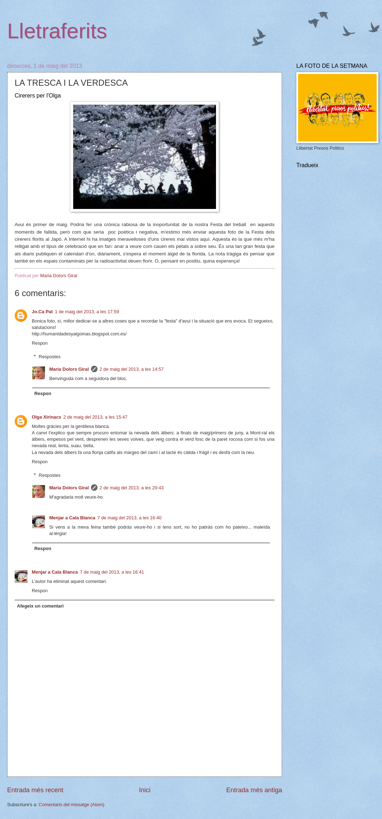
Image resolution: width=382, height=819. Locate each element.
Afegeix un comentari (40, 606)
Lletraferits (57, 31)
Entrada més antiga (254, 790)
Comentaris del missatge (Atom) (71, 804)
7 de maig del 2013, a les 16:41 (112, 572)
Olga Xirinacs (46, 417)
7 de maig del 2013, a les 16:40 (129, 517)
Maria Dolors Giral (69, 369)
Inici (144, 790)
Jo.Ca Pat (42, 311)
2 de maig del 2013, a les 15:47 (95, 417)
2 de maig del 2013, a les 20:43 (132, 487)
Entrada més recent (35, 790)
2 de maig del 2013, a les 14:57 (132, 369)
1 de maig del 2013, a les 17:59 (87, 311)
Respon (39, 343)
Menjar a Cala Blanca (72, 517)
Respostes (50, 356)
